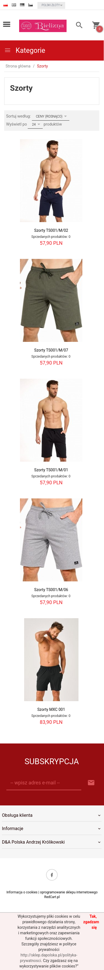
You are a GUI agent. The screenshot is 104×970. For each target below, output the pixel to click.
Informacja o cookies (21, 892)
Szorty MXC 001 (51, 709)
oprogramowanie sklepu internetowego (69, 892)
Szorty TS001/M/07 (51, 350)
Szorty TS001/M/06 (51, 589)
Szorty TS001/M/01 (51, 470)
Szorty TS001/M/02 (51, 230)
